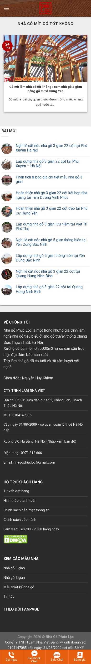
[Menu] (6, 8)
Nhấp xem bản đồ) (62, 441)
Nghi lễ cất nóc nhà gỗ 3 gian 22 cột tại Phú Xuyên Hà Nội (51, 147)
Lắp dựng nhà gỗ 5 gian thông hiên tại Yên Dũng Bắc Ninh (50, 257)
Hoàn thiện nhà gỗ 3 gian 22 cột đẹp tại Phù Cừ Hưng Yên (51, 210)
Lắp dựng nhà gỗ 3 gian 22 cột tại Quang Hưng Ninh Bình (49, 289)
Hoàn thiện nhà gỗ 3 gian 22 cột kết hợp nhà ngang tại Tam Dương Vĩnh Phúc (51, 195)
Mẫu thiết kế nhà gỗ (19, 587)
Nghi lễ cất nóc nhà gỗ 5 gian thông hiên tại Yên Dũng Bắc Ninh (51, 242)
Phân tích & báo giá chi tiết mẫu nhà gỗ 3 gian (49, 179)
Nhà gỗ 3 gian (14, 568)
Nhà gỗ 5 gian (14, 578)
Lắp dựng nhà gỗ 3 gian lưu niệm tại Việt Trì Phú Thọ (51, 226)
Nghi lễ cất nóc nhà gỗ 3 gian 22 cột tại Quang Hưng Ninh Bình (48, 273)
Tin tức (9, 597)
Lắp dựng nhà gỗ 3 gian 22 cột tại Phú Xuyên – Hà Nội (47, 163)
